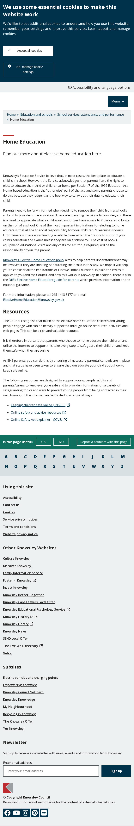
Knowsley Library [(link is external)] (18, 624)
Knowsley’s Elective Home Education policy (33, 260)
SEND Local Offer (15, 638)
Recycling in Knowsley (19, 714)
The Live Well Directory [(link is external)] (23, 646)
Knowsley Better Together (23, 595)
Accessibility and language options (99, 87)
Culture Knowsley (16, 558)
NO (64, 443)
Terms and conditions (19, 527)
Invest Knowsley (15, 587)
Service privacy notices (20, 519)
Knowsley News (15, 631)
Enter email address (17, 763)
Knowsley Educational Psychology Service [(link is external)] (36, 609)
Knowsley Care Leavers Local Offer (29, 602)
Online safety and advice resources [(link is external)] (38, 412)
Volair (7, 653)
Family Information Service (23, 573)
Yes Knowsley (13, 728)
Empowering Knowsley (20, 685)
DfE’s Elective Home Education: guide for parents (44, 280)
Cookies (9, 512)
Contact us (11, 505)
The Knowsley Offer (18, 721)
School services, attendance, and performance (90, 114)
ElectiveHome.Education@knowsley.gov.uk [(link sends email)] (34, 300)
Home (11, 114)
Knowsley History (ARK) (21, 617)
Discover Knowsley (17, 566)
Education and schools (36, 114)
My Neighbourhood (17, 707)
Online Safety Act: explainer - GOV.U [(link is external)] (39, 419)
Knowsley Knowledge (19, 699)
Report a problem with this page (103, 442)
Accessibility (12, 498)
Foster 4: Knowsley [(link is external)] (19, 580)
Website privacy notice (20, 534)
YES (46, 443)
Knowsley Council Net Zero (23, 692)
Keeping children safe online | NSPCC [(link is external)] (40, 405)
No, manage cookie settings (25, 69)
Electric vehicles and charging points (30, 677)
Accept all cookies (25, 50)
